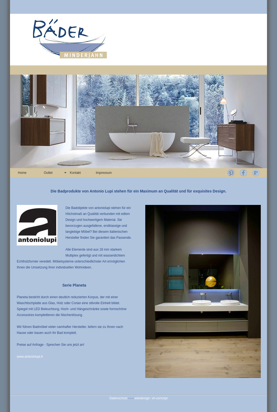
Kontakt (75, 173)
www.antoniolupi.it (30, 356)
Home (22, 173)
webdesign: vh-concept (151, 398)
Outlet (48, 173)
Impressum (104, 173)
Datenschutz (119, 398)
